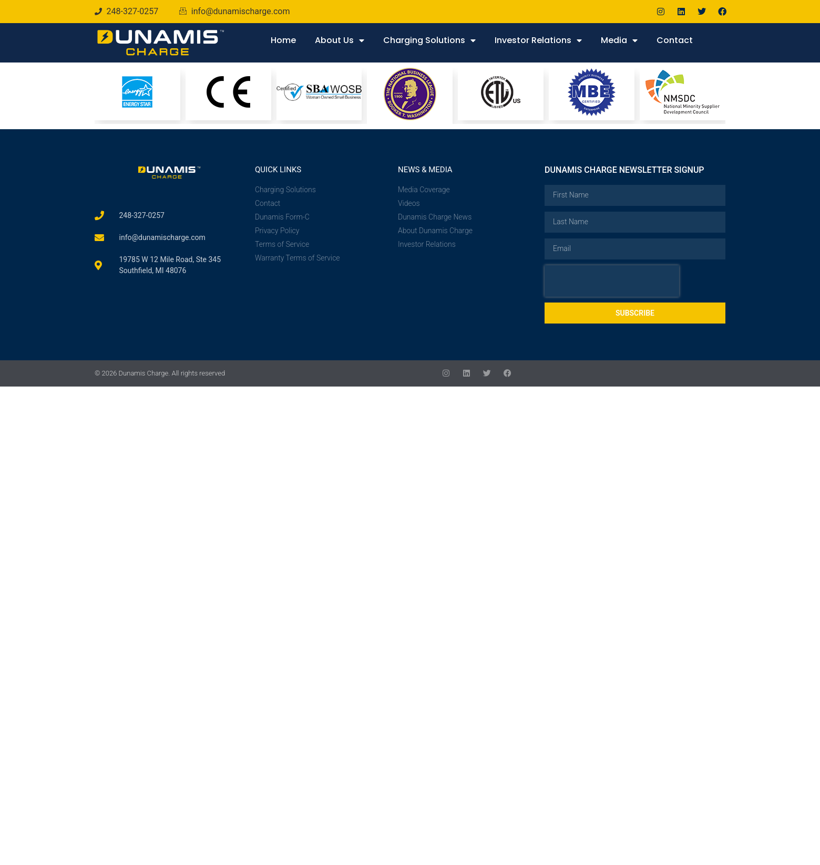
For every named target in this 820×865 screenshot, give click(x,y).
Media (619, 40)
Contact (675, 40)
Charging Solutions (429, 40)
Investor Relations (538, 40)
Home (283, 40)
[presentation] (612, 281)
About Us (339, 40)
